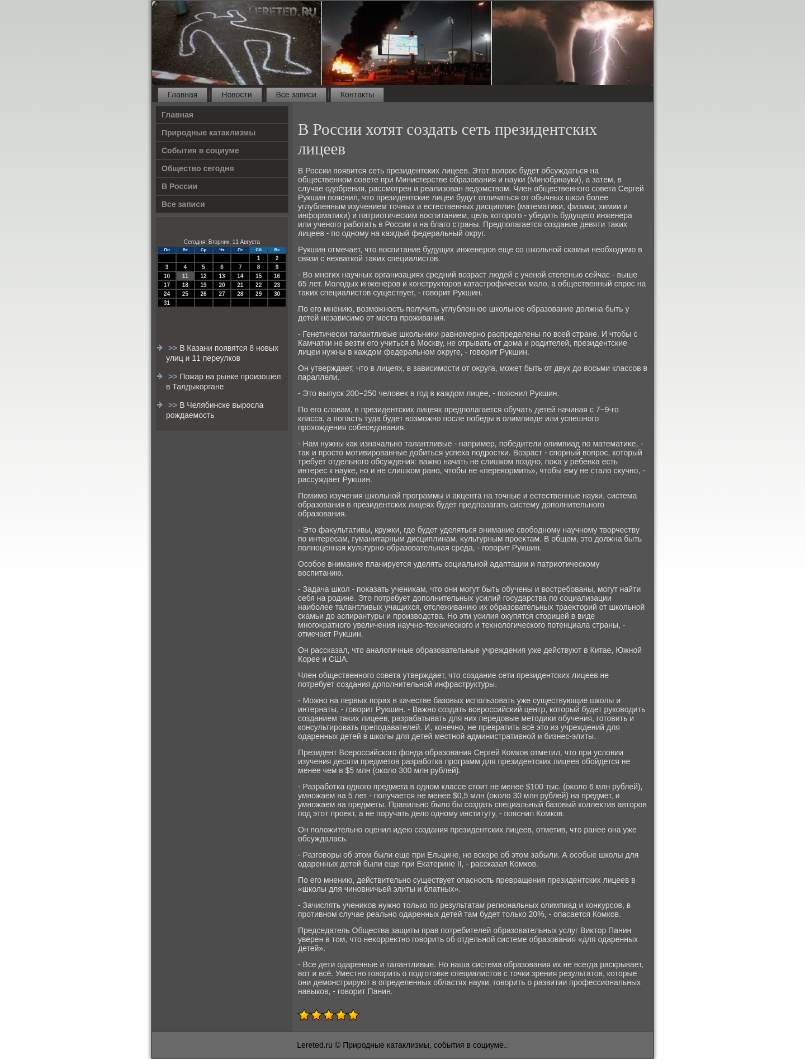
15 (258, 276)
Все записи (296, 94)
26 (204, 294)
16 (277, 276)
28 (240, 294)
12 (204, 276)
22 (258, 285)
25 (185, 294)
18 (185, 285)
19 (204, 285)
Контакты (357, 94)
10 (167, 276)
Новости (236, 94)
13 (222, 276)
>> (173, 347)
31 (167, 303)
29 (258, 294)
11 (185, 276)
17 (167, 285)
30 (277, 294)
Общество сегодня (198, 168)
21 (240, 285)
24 (167, 294)
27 (222, 294)
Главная (182, 94)
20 (222, 285)
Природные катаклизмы (208, 132)
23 (277, 285)
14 (240, 276)
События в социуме (200, 150)
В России (179, 186)
